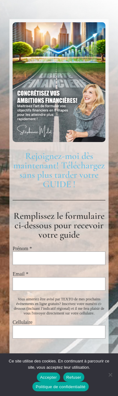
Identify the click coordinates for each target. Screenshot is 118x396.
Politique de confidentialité (60, 386)
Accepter (48, 377)
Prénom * (22, 248)
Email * (20, 274)
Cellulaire (22, 322)
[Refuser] (110, 375)
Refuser (73, 377)
